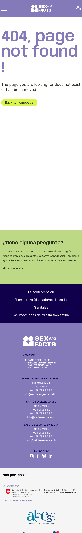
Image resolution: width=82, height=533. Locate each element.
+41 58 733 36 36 (41, 390)
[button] (4, 8)
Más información (13, 268)
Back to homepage (19, 102)
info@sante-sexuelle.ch (41, 417)
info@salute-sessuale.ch (41, 440)
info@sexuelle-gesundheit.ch (41, 394)
